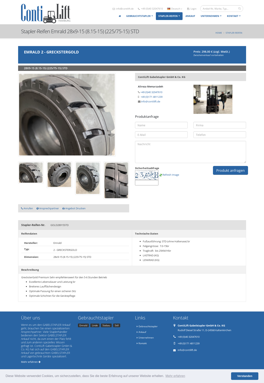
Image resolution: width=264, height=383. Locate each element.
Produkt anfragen (230, 170)
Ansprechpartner (47, 208)
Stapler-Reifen (168, 16)
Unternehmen (210, 16)
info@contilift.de (123, 8)
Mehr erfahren (31, 362)
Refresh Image (170, 174)
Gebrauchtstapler (138, 16)
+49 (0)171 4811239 (151, 97)
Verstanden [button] (244, 376)
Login (191, 8)
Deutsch (174, 8)
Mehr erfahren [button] (175, 376)
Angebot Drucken (74, 208)
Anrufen (27, 208)
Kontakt (232, 16)
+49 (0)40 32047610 (150, 8)
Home (218, 32)
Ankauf (190, 16)
